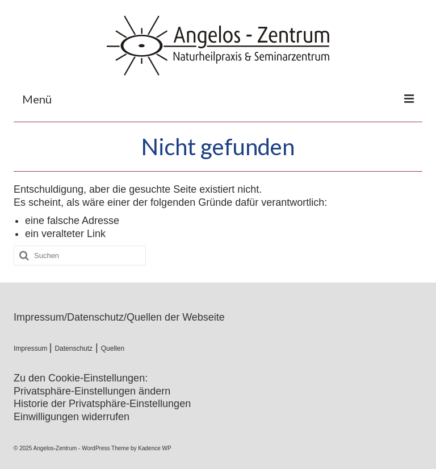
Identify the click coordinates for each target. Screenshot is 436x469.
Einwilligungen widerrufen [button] (71, 416)
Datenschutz (73, 348)
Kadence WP (154, 448)
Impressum (31, 348)
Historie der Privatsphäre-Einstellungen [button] (102, 403)
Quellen (112, 348)
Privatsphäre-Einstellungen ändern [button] (92, 391)
